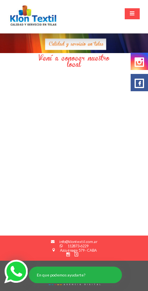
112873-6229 (74, 246)
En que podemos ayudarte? (61, 275)
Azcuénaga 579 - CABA (74, 250)
